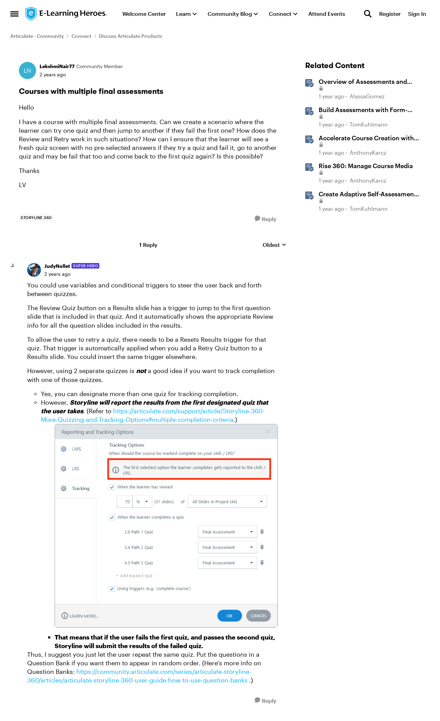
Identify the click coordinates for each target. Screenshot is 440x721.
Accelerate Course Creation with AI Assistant (366, 138)
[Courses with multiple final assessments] (57, 274)
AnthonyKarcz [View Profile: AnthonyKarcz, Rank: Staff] (368, 152)
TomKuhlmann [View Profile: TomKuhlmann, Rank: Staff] (369, 124)
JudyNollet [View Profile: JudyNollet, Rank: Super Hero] (57, 266)
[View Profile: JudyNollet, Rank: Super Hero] (34, 270)
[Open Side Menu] (14, 14)
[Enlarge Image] (166, 525)
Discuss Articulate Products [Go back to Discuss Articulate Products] (130, 36)
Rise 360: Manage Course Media (366, 166)
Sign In (417, 13)
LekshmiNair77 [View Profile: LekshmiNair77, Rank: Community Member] (57, 66)
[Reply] (265, 219)
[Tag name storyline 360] (36, 217)
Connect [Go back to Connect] (81, 36)
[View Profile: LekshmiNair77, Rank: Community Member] (27, 70)
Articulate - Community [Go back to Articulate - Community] (37, 36)
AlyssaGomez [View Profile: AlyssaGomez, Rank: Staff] (367, 96)
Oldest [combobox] (274, 245)
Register (389, 13)
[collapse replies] (13, 266)
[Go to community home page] (66, 14)
